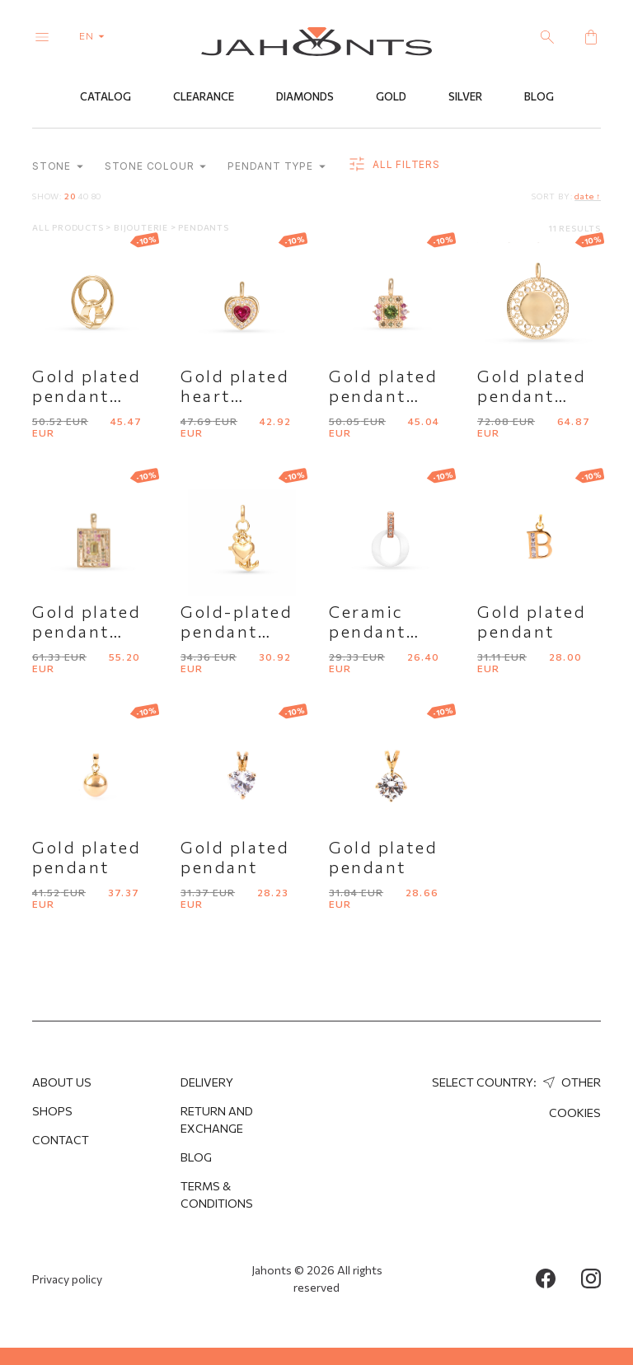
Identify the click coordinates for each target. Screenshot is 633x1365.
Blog (539, 96)
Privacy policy (67, 1279)
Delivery (207, 1082)
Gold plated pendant (531, 621)
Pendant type (276, 166)
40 (83, 196)
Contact (60, 1140)
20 (70, 196)
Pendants (203, 227)
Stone (57, 166)
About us (61, 1082)
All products (69, 227)
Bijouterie (142, 227)
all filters (393, 165)
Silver (465, 96)
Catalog (105, 96)
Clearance (203, 96)
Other (570, 1082)
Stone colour (155, 166)
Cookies (575, 1113)
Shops (52, 1111)
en (95, 35)
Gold (391, 96)
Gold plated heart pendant (235, 395)
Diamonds (305, 96)
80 (96, 196)
